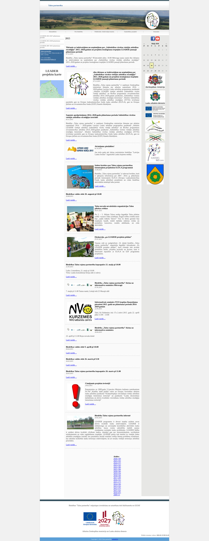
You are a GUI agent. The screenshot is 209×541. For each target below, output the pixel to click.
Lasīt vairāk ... (71, 66)
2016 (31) (117, 480)
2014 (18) (117, 484)
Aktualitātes (53, 31)
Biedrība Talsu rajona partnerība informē (112, 415)
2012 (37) (117, 489)
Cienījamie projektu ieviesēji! (97, 383)
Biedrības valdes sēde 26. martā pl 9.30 (82, 359)
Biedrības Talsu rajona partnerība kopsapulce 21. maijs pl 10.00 (93, 265)
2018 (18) (117, 476)
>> (166, 44)
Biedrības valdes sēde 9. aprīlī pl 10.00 (82, 347)
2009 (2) (117, 495)
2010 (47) (117, 493)
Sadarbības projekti (130, 31)
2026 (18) (117, 459)
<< (144, 44)
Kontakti (156, 31)
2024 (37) (117, 463)
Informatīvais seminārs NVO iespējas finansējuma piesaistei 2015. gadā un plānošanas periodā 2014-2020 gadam (116, 304)
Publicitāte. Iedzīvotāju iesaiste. (104, 31)
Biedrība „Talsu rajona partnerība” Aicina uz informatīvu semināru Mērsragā (114, 284)
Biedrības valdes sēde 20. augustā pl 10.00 (84, 194)
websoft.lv (115, 539)
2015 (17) (117, 482)
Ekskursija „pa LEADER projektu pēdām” (113, 237)
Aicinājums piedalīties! (104, 146)
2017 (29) (117, 478)
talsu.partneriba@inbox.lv (48, 59)
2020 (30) (117, 471)
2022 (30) (117, 467)
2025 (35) (117, 461)
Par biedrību (79, 31)
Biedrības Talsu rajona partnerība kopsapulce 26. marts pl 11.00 (93, 371)
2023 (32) (117, 465)
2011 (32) (117, 491)
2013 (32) (117, 486)
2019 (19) (117, 474)
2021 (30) (117, 469)
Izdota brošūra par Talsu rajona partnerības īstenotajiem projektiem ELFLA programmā (114, 166)
